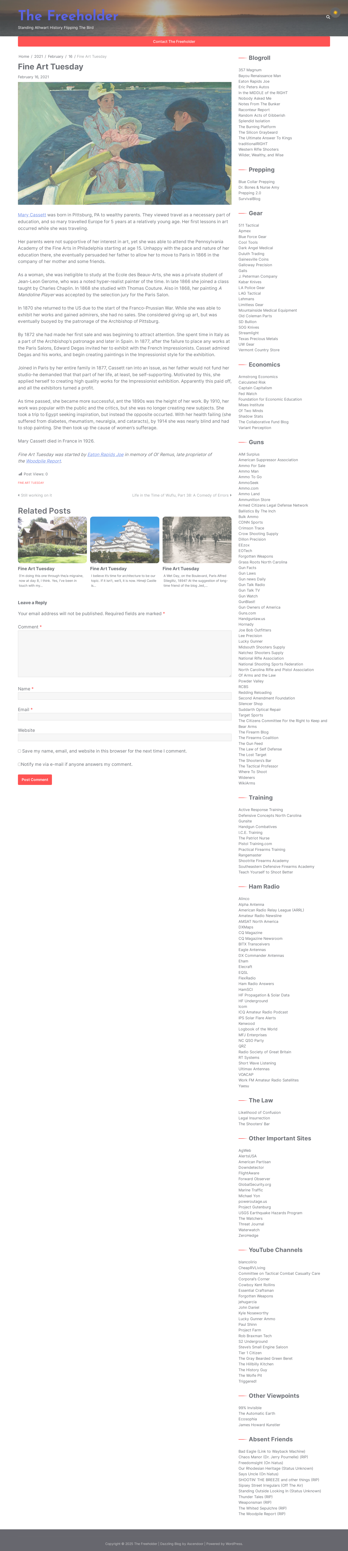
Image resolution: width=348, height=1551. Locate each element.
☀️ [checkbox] (335, 12)
